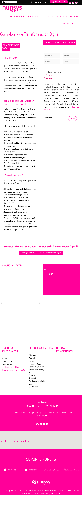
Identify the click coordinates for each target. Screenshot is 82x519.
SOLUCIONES (16, 16)
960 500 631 (41, 2)
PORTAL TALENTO (69, 16)
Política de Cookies (35, 490)
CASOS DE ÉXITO (34, 16)
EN (80, 3)
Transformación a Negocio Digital (13, 370)
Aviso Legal (7, 490)
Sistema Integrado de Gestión (50, 493)
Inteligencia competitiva (10, 367)
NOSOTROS (51, 16)
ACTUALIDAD (70, 23)
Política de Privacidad (19, 490)
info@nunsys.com (43, 415)
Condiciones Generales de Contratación (57, 490)
